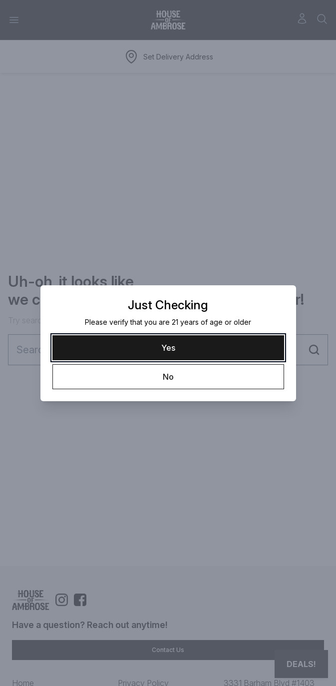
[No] (168, 376)
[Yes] (168, 347)
